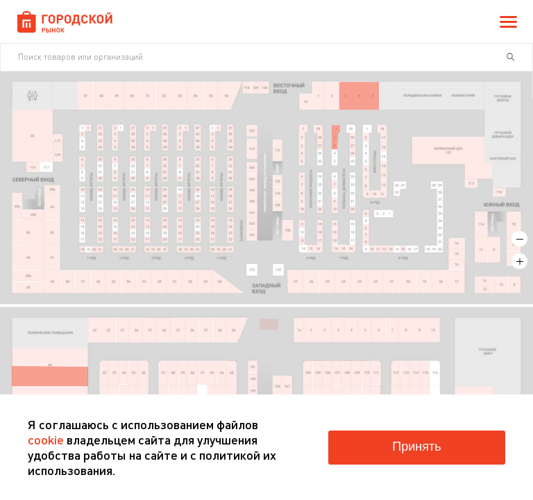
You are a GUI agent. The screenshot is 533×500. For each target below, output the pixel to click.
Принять (416, 446)
